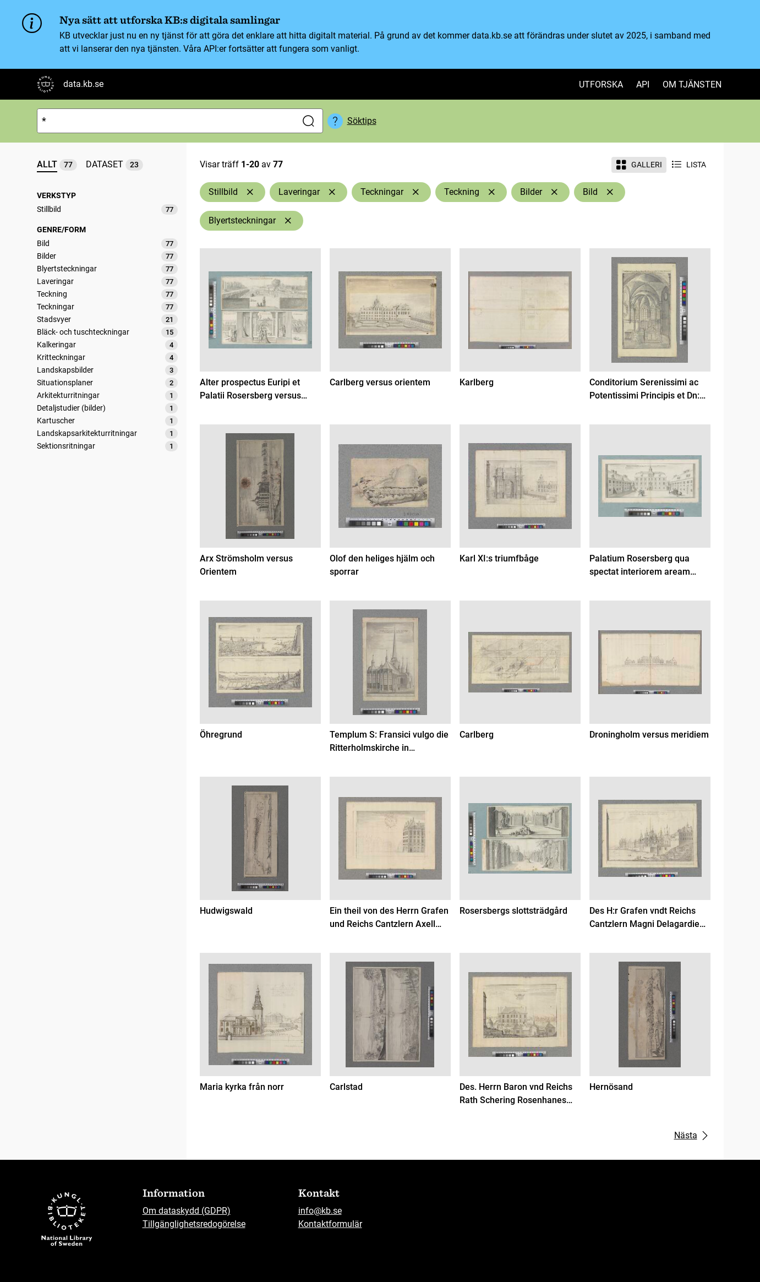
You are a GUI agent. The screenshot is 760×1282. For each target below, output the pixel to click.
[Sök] (164, 121)
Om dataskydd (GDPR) (187, 1210)
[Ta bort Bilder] (554, 192)
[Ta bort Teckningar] (415, 192)
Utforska (601, 84)
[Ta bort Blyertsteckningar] (287, 220)
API (642, 84)
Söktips (361, 121)
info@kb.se (320, 1210)
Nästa (692, 1135)
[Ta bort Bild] (609, 192)
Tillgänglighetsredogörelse (194, 1224)
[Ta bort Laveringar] (331, 192)
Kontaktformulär (330, 1224)
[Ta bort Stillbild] (249, 192)
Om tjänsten (692, 84)
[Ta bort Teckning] (491, 192)
